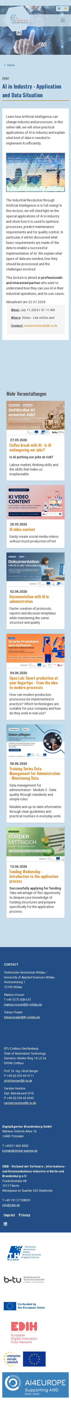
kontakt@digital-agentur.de (19, 1151)
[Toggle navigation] (62, 20)
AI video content (22, 529)
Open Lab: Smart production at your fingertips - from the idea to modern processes (33, 682)
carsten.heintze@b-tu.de (20, 1103)
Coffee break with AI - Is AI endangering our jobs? (30, 447)
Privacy (24, 1215)
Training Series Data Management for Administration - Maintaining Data (34, 773)
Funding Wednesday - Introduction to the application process (33, 876)
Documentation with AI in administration (29, 598)
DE (59, 8)
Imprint (9, 1215)
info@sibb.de (11, 1205)
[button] (35, 172)
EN (65, 8)
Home (11, 65)
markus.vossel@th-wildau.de (23, 1004)
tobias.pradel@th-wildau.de (22, 1017)
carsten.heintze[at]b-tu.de (40, 326)
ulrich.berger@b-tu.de (18, 1080)
